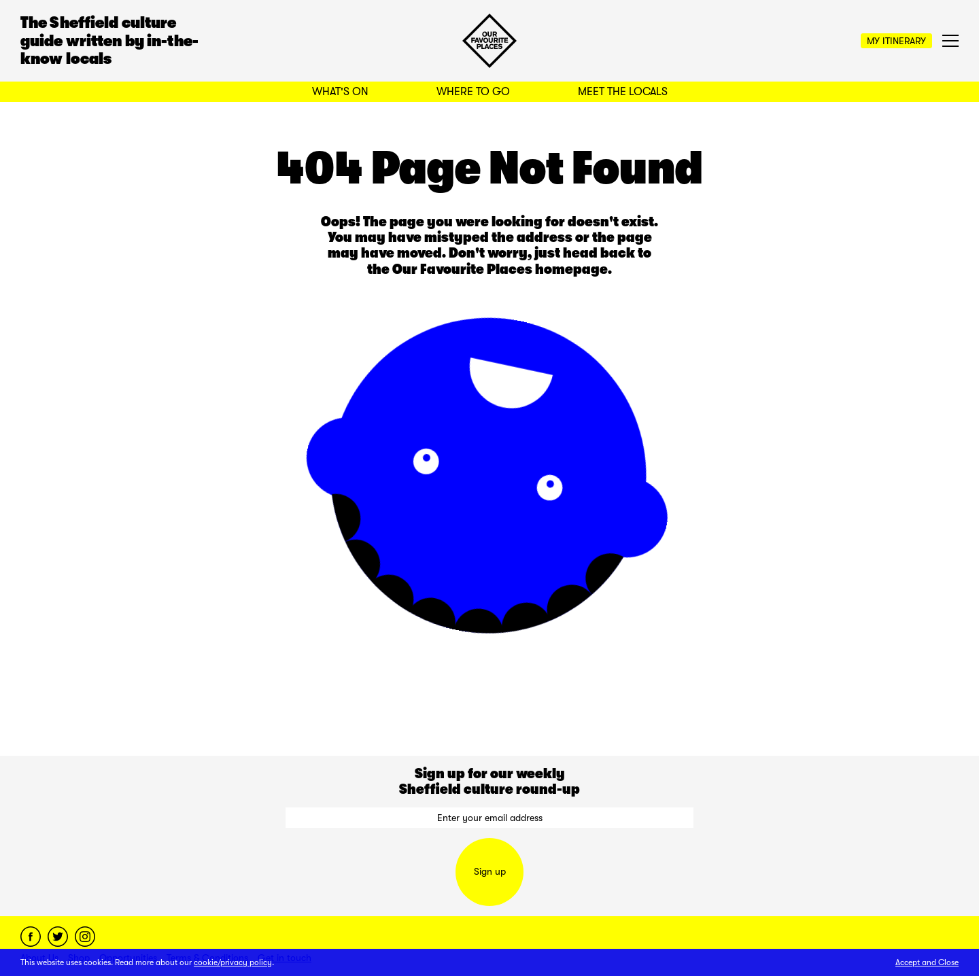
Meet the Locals (623, 92)
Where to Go (473, 92)
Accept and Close (927, 962)
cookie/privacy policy (233, 962)
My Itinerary (896, 40)
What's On (340, 92)
